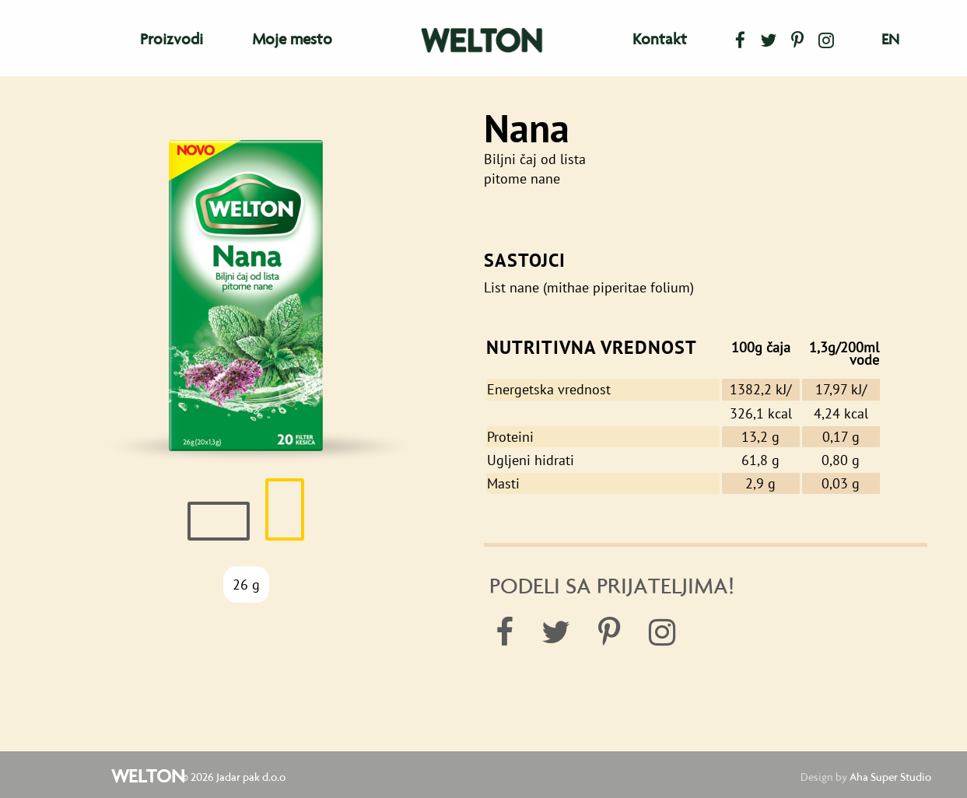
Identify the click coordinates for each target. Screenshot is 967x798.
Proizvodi (171, 39)
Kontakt (659, 39)
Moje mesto (292, 39)
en (890, 39)
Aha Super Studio (890, 777)
